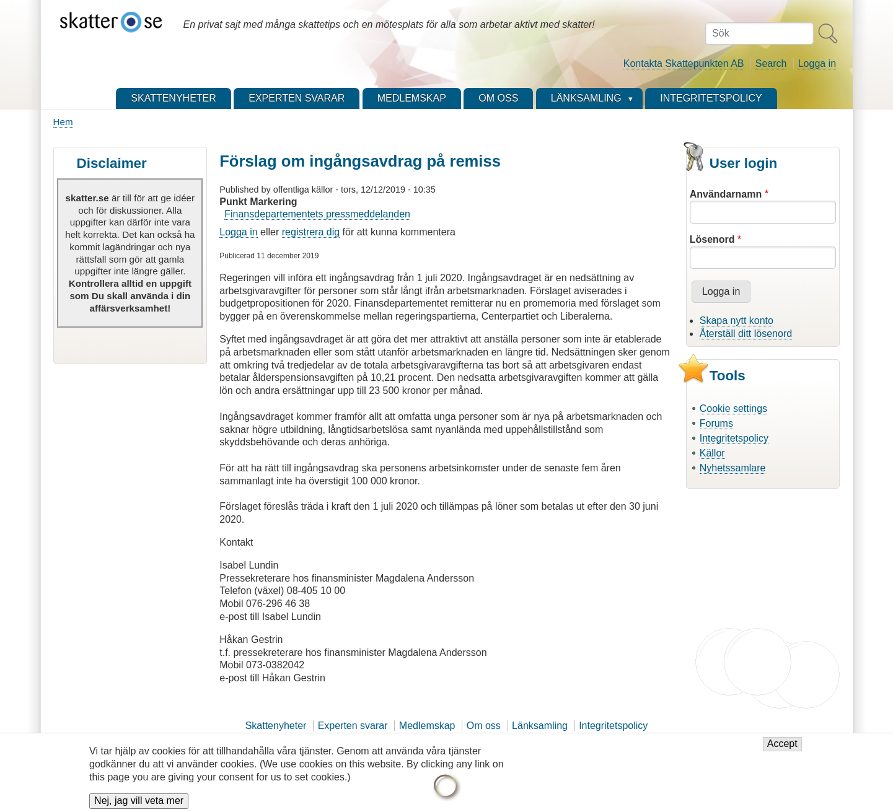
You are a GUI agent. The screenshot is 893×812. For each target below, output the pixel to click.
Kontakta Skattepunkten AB (683, 63)
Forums (716, 423)
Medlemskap (427, 725)
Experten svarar (353, 725)
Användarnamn (726, 194)
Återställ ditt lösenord (746, 333)
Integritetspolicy (734, 438)
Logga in (817, 63)
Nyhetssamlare (733, 468)
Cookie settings (733, 408)
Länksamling (540, 725)
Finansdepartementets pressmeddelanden (317, 214)
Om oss (484, 725)
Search (771, 63)
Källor (712, 453)
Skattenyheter (276, 725)
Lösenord (712, 239)
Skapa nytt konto (736, 320)
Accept (782, 751)
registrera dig (311, 232)
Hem (63, 121)
